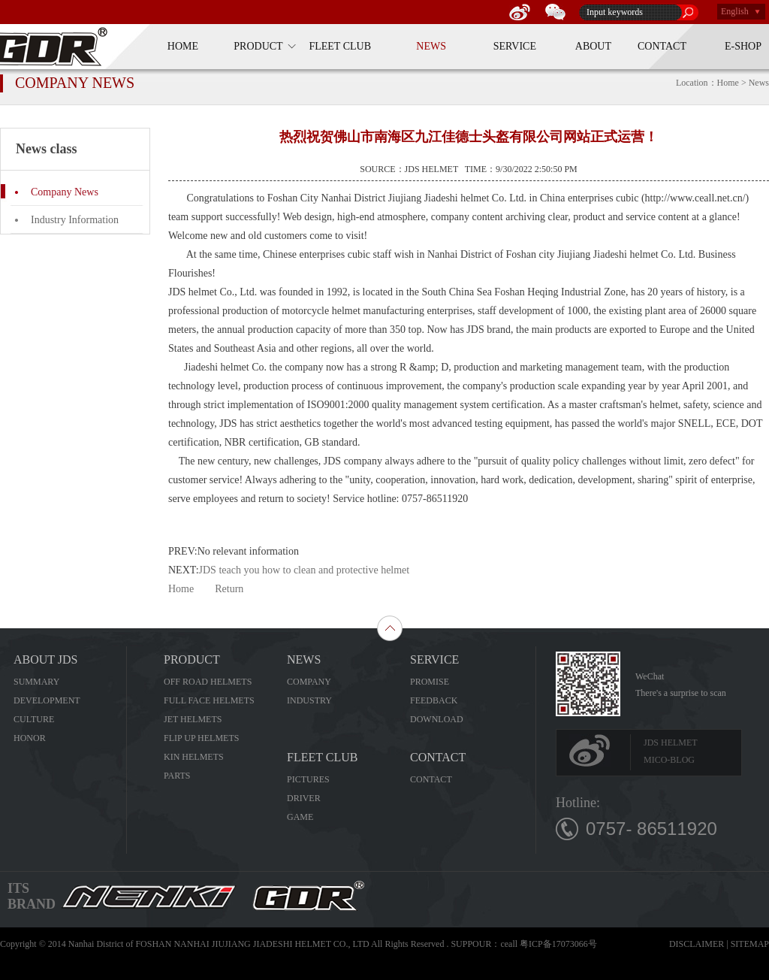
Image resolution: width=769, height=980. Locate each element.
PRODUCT (258, 46)
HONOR (30, 738)
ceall (508, 944)
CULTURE (34, 719)
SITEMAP (750, 944)
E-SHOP (743, 46)
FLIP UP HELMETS (201, 738)
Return (229, 588)
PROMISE (429, 681)
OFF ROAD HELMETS (208, 681)
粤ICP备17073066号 (558, 944)
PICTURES (308, 779)
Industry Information (75, 219)
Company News (64, 192)
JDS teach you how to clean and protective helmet (304, 570)
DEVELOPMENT (47, 700)
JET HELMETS (193, 719)
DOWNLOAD (436, 719)
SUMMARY (36, 681)
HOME (182, 46)
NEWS (431, 46)
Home (181, 588)
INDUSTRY (309, 700)
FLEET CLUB (340, 46)
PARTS (177, 775)
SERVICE (514, 46)
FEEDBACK (433, 700)
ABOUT (593, 46)
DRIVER (304, 798)
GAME (300, 817)
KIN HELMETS (194, 757)
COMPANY (309, 681)
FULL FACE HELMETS (209, 700)
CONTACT (662, 46)
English (735, 11)
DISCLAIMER (696, 944)
